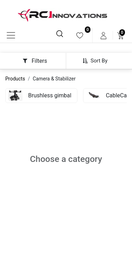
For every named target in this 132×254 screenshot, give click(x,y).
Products (15, 78)
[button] (97, 60)
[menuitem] (80, 35)
